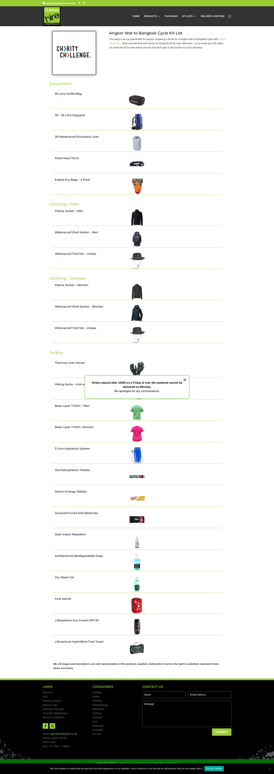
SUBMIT (221, 732)
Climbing (97, 700)
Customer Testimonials (55, 713)
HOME (136, 16)
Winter (95, 696)
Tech (95, 721)
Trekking (97, 692)
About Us (48, 692)
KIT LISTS (187, 16)
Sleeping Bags (100, 705)
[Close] (184, 379)
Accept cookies (214, 768)
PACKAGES (171, 16)
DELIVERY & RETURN (212, 16)
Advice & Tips (50, 705)
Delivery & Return (52, 700)
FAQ (45, 696)
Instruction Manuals (53, 709)
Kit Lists (96, 734)
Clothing (96, 713)
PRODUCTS (150, 16)
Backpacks (98, 709)
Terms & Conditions (53, 717)
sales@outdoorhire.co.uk (63, 733)
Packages (97, 729)
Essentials (98, 725)
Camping (97, 717)
